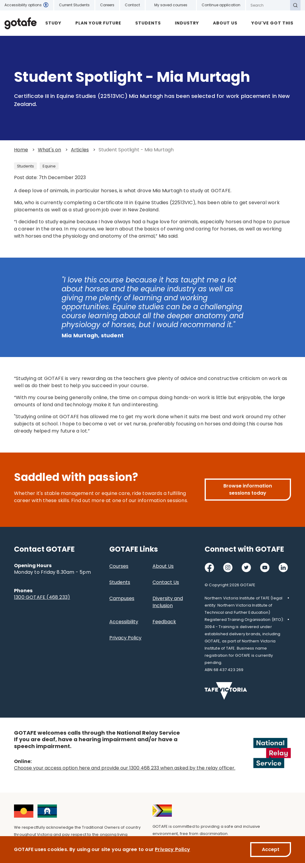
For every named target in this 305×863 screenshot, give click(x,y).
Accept (270, 849)
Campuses (121, 598)
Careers (107, 4)
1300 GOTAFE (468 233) (42, 597)
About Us (225, 23)
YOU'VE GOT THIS (272, 23)
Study (53, 23)
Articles (80, 149)
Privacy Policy (125, 637)
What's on (49, 149)
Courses (118, 566)
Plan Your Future (98, 23)
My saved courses (170, 4)
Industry (187, 23)
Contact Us (165, 582)
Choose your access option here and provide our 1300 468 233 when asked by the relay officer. (124, 767)
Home (21, 149)
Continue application (221, 4)
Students (148, 23)
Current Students (74, 4)
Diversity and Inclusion (167, 602)
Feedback (164, 621)
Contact (132, 4)
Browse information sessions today (247, 489)
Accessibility (123, 621)
